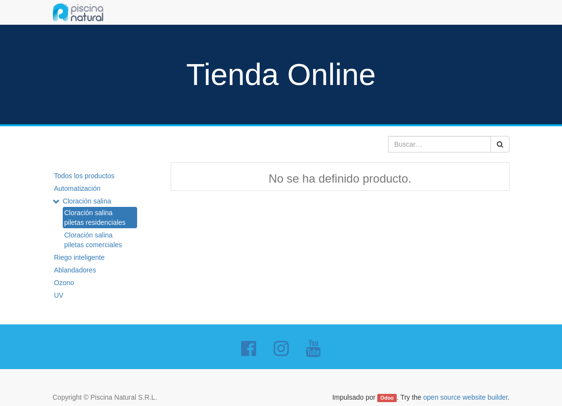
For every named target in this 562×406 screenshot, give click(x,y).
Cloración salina (87, 201)
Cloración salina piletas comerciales (93, 240)
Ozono (64, 283)
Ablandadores (75, 270)
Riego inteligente (79, 257)
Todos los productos (84, 176)
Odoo (386, 398)
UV (58, 295)
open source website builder (465, 397)
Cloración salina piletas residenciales (94, 217)
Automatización (77, 188)
